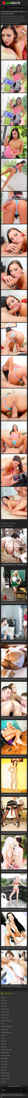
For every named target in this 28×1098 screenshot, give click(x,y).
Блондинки (4, 1006)
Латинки (3, 1038)
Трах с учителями (5, 1078)
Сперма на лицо (5, 1075)
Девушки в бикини (6, 1020)
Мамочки (3, 1044)
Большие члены (5, 1015)
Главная (3, 7)
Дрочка (3, 1023)
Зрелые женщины (5, 1032)
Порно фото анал (5, 1055)
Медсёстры (4, 1046)
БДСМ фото (4, 1000)
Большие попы (5, 1009)
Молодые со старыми (6, 1049)
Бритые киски (4, 1017)
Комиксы (3, 1035)
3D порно (3, 997)
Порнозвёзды (4, 1058)
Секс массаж (4, 1067)
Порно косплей (5, 1052)
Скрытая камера (5, 1073)
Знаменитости (4, 1029)
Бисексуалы (4, 1003)
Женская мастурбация (6, 1026)
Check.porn (17, 1086)
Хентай (3, 1081)
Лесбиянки (4, 1041)
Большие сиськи (5, 1012)
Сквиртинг (3, 1070)
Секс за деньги (5, 1064)
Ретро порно (4, 1061)
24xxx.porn (10, 1086)
